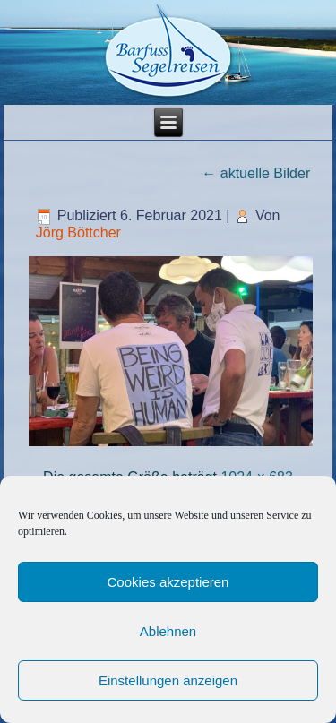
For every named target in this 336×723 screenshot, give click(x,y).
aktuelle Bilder (256, 173)
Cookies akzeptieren (168, 582)
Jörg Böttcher (78, 232)
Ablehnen (168, 631)
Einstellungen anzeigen (168, 680)
